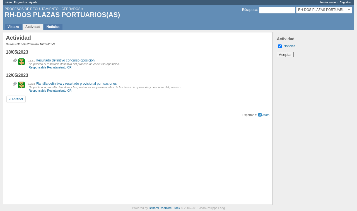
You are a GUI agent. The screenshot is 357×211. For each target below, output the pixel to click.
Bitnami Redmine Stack (164, 208)
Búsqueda (249, 10)
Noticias (53, 27)
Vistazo (13, 27)
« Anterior (16, 99)
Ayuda (33, 2)
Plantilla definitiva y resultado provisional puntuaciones (76, 84)
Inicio (8, 2)
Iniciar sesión (328, 2)
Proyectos (20, 2)
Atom (265, 115)
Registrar (345, 2)
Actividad (32, 27)
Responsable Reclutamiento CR (50, 67)
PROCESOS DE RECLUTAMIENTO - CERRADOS (43, 9)
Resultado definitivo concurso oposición (65, 60)
